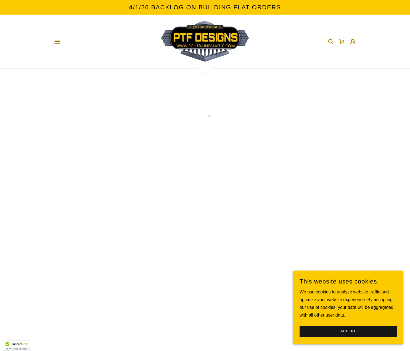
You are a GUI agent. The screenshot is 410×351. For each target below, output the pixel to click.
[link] (205, 41)
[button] (57, 41)
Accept (348, 331)
